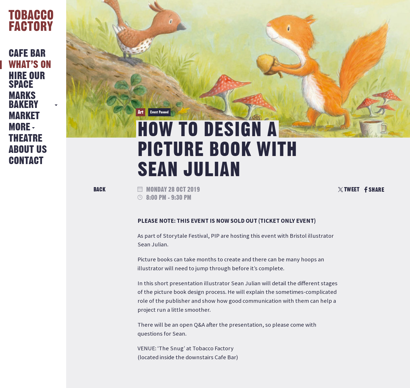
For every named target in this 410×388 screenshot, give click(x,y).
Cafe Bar (27, 53)
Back (100, 190)
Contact (26, 161)
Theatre (25, 138)
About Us (28, 149)
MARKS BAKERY (23, 100)
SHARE (374, 190)
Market (24, 116)
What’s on (30, 64)
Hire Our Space (27, 80)
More (19, 127)
